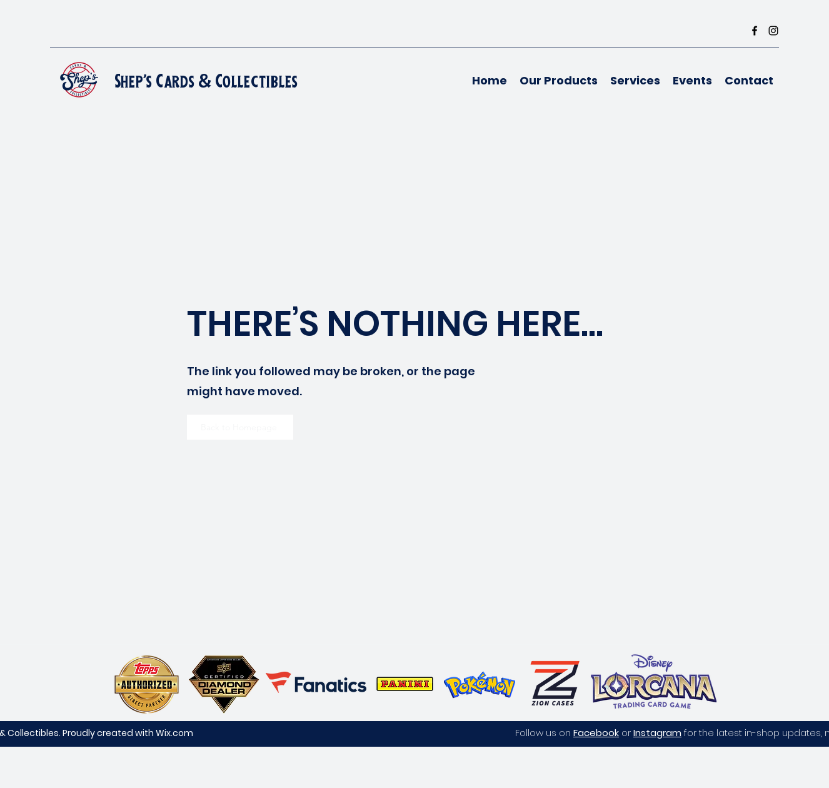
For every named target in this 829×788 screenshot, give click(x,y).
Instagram (657, 732)
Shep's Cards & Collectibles (206, 81)
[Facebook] (754, 30)
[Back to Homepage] (240, 427)
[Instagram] (773, 30)
